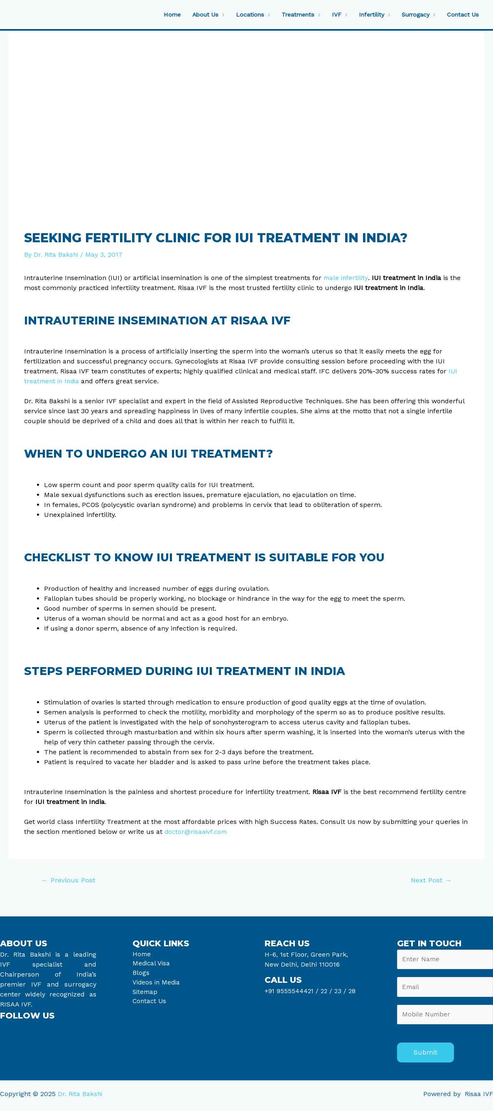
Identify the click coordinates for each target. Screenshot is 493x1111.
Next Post (430, 880)
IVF (327, 15)
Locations (235, 15)
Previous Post (69, 880)
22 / (328, 991)
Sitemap (145, 995)
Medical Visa (152, 965)
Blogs (141, 975)
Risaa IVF (478, 1097)
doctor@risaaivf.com (197, 832)
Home (154, 15)
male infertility (347, 277)
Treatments (286, 15)
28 (353, 991)
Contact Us (461, 15)
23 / (342, 991)
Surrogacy (411, 15)
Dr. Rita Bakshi (80, 1097)
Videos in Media (157, 985)
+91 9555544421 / (293, 991)
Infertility (364, 15)
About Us (189, 15)
